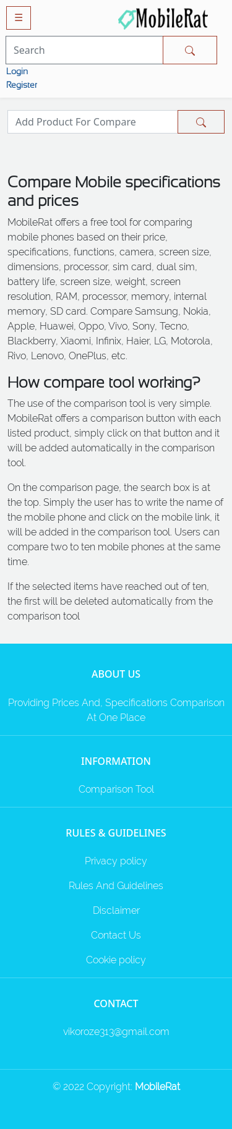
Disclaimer (116, 910)
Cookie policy (116, 960)
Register (21, 85)
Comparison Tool (116, 789)
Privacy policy (116, 861)
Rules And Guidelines (116, 886)
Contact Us (116, 935)
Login (17, 71)
